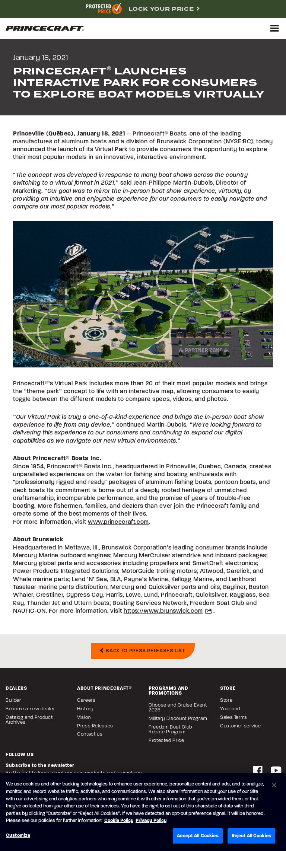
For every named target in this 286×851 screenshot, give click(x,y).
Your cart (230, 709)
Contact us (89, 734)
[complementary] (143, 9)
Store (226, 700)
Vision (84, 717)
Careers (86, 700)
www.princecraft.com (118, 522)
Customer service (240, 726)
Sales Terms (233, 717)
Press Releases (95, 726)
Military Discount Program (178, 718)
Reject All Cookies (251, 836)
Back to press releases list (142, 651)
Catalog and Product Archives (29, 720)
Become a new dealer (30, 709)
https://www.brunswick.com (163, 611)
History (85, 709)
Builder (13, 700)
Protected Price (166, 740)
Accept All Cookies (197, 836)
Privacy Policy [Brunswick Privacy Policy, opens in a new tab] (151, 821)
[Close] (274, 786)
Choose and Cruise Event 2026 (178, 708)
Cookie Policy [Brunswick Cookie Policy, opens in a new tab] (119, 821)
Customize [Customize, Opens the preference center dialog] (18, 836)
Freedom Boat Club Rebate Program (170, 729)
